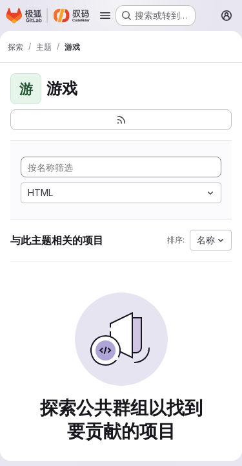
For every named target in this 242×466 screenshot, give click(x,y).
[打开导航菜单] (105, 15)
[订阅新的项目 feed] (121, 119)
